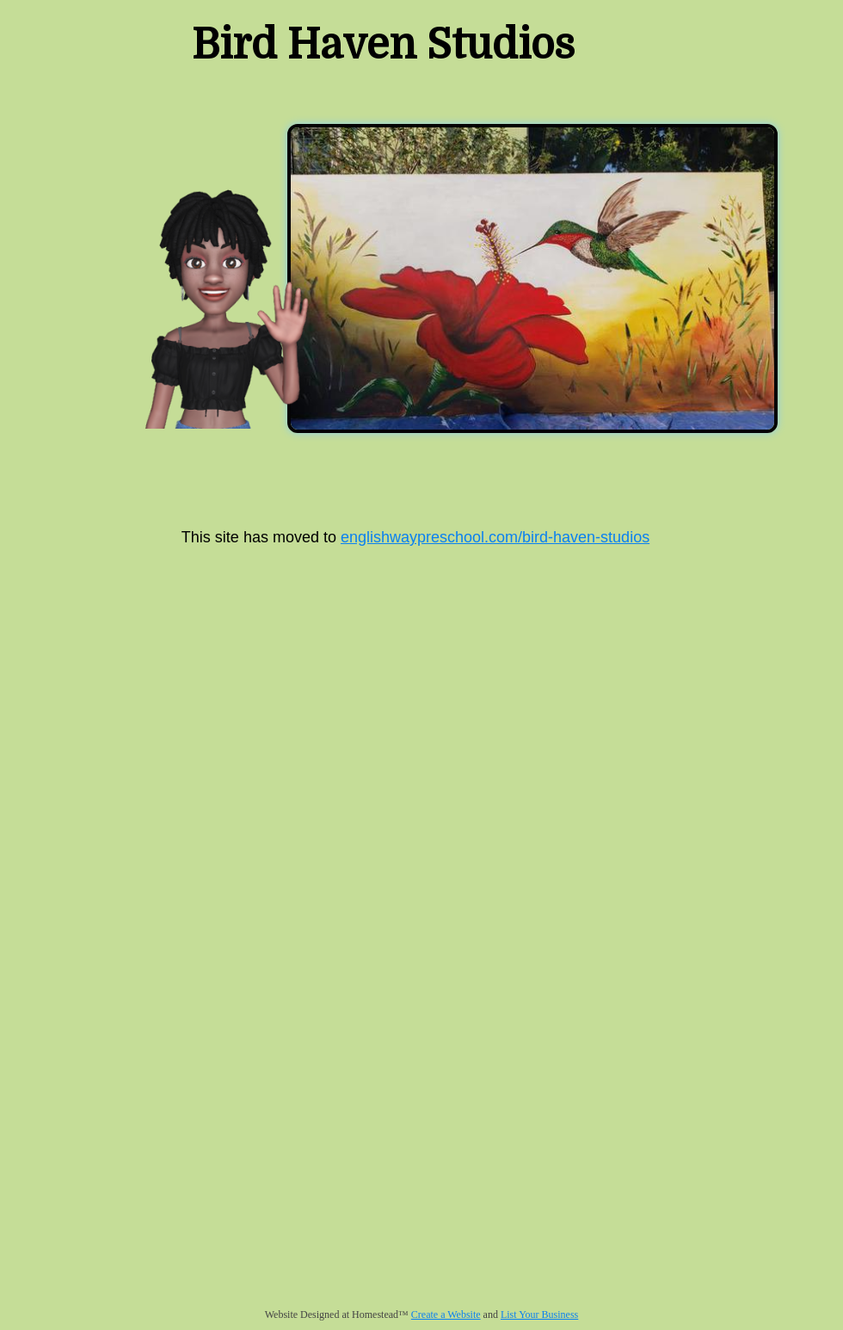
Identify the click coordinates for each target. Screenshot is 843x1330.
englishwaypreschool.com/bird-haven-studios (495, 537)
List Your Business (539, 1314)
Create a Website (446, 1314)
